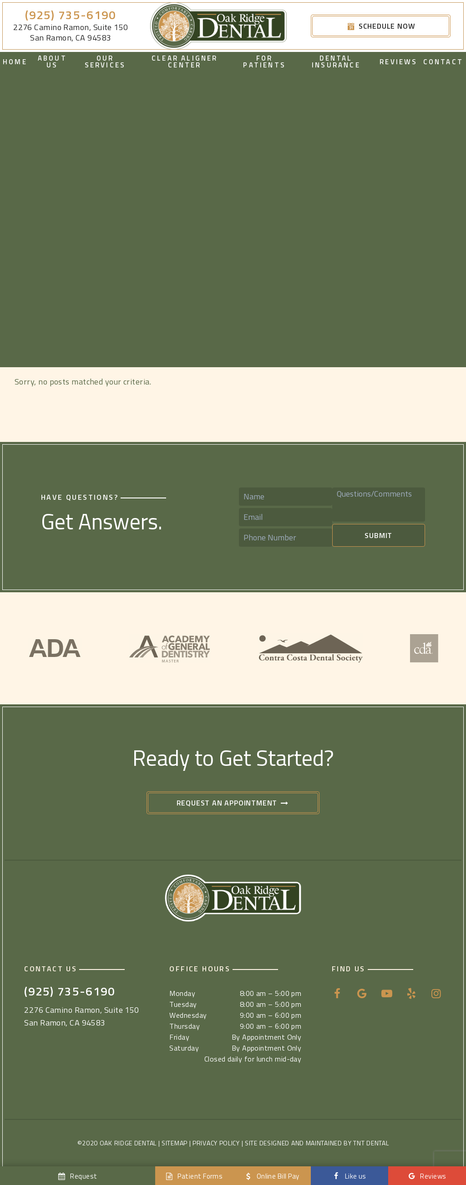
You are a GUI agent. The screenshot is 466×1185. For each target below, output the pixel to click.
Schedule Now (380, 26)
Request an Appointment (233, 802)
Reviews (398, 61)
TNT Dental (371, 1143)
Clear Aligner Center (185, 61)
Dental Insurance (336, 61)
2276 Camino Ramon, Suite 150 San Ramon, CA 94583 (70, 32)
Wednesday (188, 1015)
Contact (443, 61)
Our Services (105, 61)
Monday (182, 993)
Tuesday (183, 1004)
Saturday (184, 1047)
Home (15, 61)
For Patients (264, 61)
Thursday (184, 1026)
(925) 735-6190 (70, 15)
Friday (179, 1036)
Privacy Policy (216, 1143)
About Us (52, 61)
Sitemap (174, 1143)
